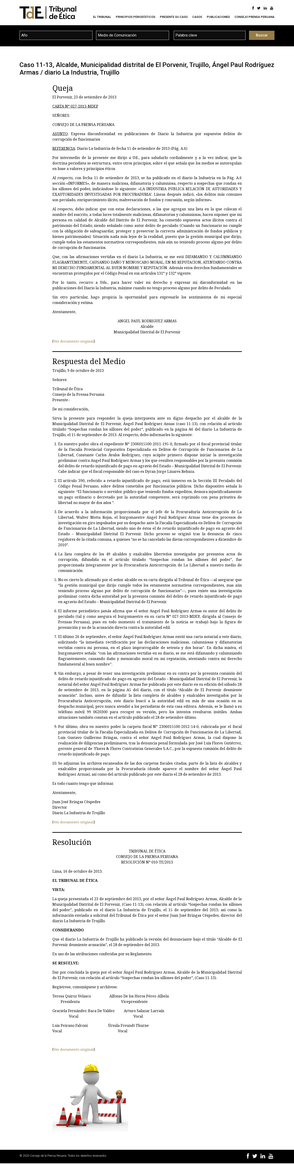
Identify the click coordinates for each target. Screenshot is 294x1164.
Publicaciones (218, 17)
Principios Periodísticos (135, 17)
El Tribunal (102, 17)
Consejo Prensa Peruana (254, 17)
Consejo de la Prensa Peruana (48, 1156)
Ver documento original (75, 342)
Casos (197, 17)
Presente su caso (174, 17)
